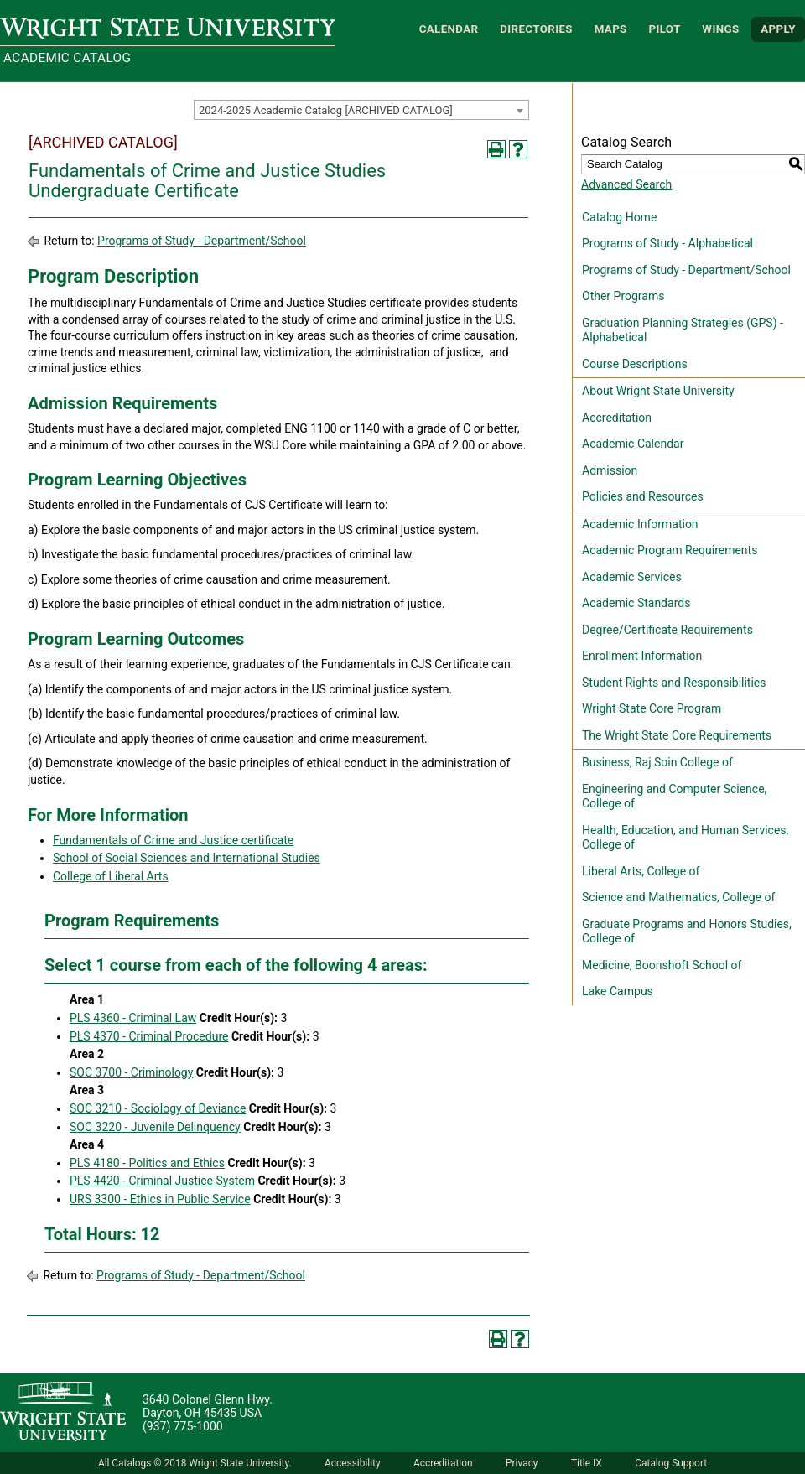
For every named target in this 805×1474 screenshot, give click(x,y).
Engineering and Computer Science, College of (674, 796)
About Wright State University (658, 390)
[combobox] (361, 110)
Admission (609, 470)
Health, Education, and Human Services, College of (685, 837)
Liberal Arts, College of (640, 871)
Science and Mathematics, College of (678, 897)
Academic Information (640, 524)
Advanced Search (626, 184)
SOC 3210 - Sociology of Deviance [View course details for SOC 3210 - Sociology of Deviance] (158, 1108)
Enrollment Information (642, 655)
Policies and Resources (643, 496)
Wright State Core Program (651, 708)
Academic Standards (636, 603)
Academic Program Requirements (669, 550)
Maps (611, 29)
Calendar (449, 29)
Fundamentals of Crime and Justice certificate (173, 840)
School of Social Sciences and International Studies (186, 857)
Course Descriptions (635, 364)
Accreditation (617, 417)
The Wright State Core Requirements (676, 735)
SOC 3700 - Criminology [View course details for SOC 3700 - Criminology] (131, 1072)
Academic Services (632, 577)
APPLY (778, 29)
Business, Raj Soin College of (657, 762)
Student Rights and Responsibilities (674, 682)
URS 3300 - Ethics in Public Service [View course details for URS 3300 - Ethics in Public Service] (160, 1199)
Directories (536, 29)
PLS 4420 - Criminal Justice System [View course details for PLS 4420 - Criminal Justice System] (162, 1180)
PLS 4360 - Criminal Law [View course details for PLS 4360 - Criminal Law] (133, 1018)
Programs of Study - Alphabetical (667, 243)
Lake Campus (617, 991)
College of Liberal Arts (111, 876)
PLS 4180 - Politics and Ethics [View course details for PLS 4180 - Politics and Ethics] (147, 1163)
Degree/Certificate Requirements (667, 629)
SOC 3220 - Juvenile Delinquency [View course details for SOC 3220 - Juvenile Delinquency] (155, 1127)
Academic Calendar (632, 443)
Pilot (664, 29)
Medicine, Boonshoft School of (661, 965)
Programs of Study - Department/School (201, 240)
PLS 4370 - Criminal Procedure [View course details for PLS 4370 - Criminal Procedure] (149, 1036)
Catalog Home (619, 217)
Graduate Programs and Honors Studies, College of (687, 931)
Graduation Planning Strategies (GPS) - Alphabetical (682, 330)
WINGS (720, 29)
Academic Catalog (67, 57)
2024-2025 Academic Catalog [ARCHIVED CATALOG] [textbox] (326, 110)
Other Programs (623, 296)
